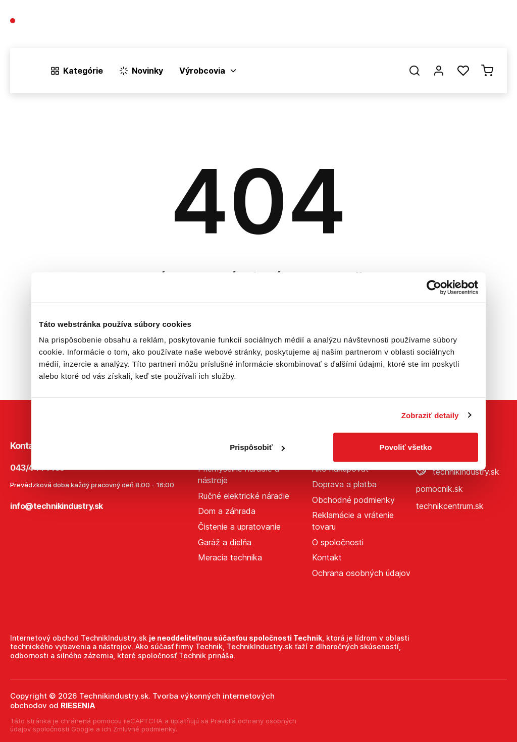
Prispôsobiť (257, 447)
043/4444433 (46, 21)
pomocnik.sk (439, 489)
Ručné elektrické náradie (243, 496)
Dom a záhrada (226, 511)
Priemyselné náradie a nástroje (238, 474)
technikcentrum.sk (450, 506)
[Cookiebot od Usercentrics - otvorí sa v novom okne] (434, 287)
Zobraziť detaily (430, 415)
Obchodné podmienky (353, 500)
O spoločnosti (361, 26)
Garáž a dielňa (224, 542)
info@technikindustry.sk (56, 506)
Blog (409, 26)
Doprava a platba (344, 484)
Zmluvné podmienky (144, 729)
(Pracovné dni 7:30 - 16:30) (57, 31)
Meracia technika (230, 557)
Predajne (447, 26)
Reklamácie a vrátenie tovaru (353, 521)
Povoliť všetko (406, 447)
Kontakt (492, 26)
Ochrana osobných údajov (361, 573)
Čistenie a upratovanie (239, 527)
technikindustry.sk (457, 472)
